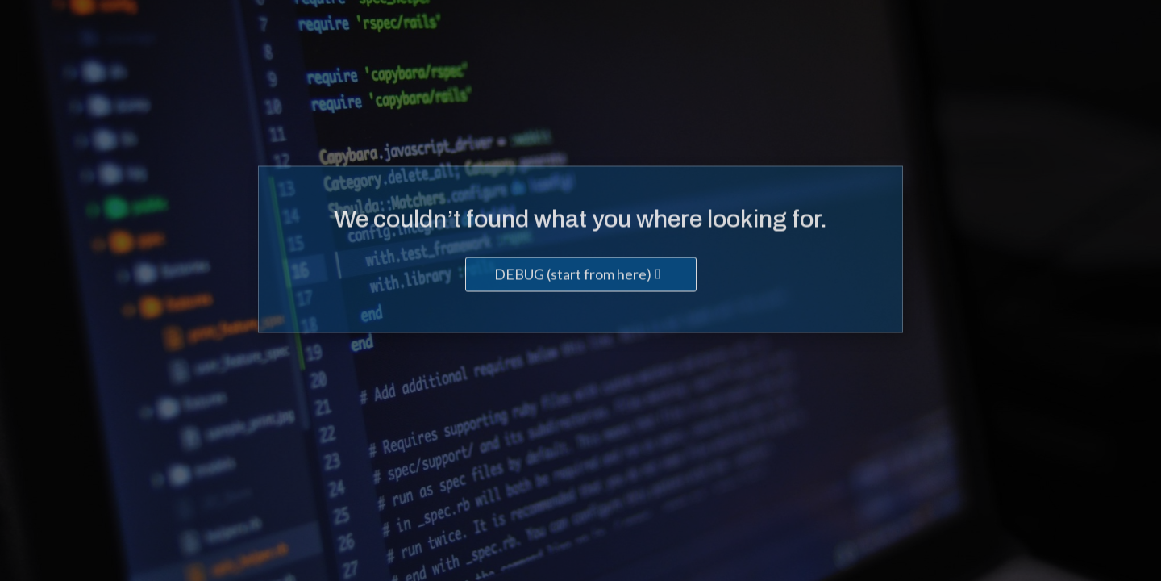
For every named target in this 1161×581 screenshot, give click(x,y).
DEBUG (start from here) (572, 275)
